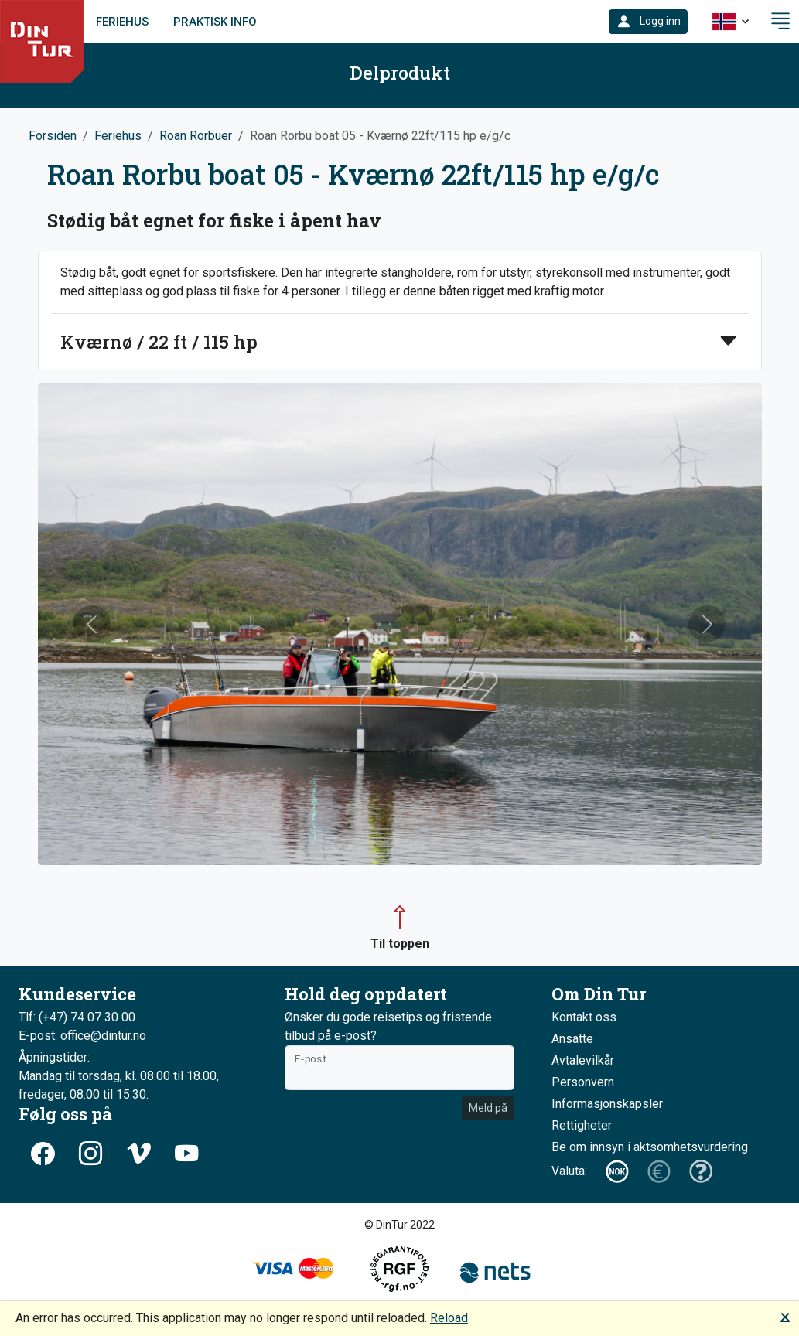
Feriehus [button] (118, 135)
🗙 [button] (785, 1316)
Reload (449, 1317)
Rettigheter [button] (581, 1125)
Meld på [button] (488, 1108)
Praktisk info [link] (215, 22)
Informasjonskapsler (607, 1103)
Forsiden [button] (53, 135)
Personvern (582, 1082)
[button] (648, 21)
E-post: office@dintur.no (82, 1035)
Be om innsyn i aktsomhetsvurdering (649, 1147)
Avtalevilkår (582, 1060)
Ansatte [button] (572, 1038)
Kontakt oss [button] (583, 1017)
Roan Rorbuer (195, 135)
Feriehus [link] (122, 22)
